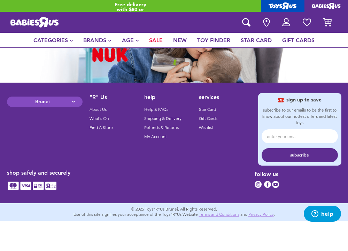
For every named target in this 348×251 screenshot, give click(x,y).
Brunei (42, 102)
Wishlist (206, 127)
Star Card (207, 109)
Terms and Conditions (219, 214)
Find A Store (101, 127)
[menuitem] (53, 40)
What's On (99, 118)
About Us (98, 109)
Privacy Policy (261, 214)
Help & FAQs (156, 109)
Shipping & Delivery (162, 118)
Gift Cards (208, 118)
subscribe (299, 155)
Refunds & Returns (161, 127)
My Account (155, 136)
